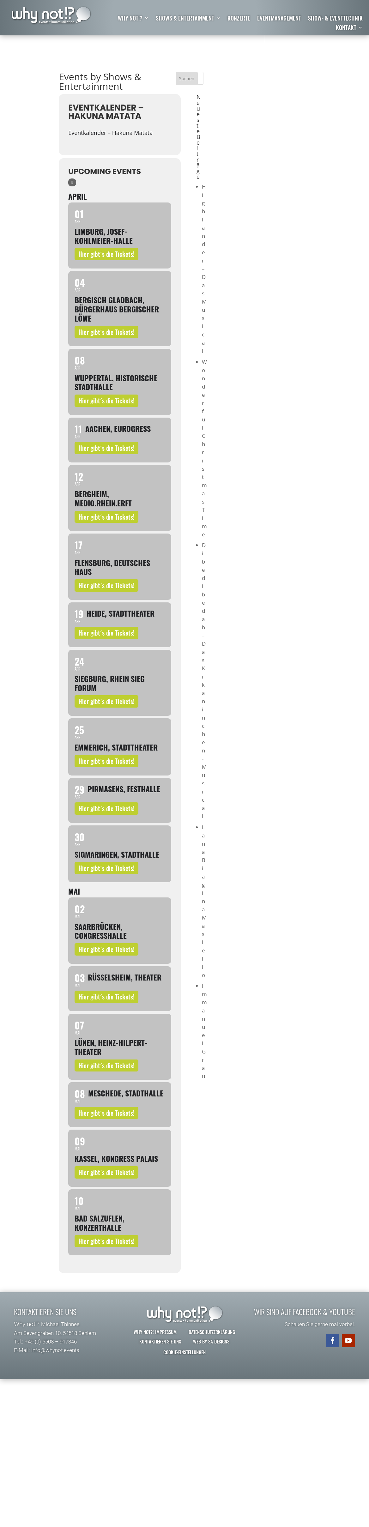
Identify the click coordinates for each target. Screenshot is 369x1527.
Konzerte (238, 19)
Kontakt (346, 28)
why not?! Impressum (155, 1331)
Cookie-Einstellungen (184, 1352)
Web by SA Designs (211, 1341)
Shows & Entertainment (185, 19)
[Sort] (72, 182)
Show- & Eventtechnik (335, 19)
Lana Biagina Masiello (204, 901)
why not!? (130, 19)
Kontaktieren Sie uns (160, 1341)
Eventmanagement (279, 19)
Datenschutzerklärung (212, 1331)
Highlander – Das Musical (204, 268)
